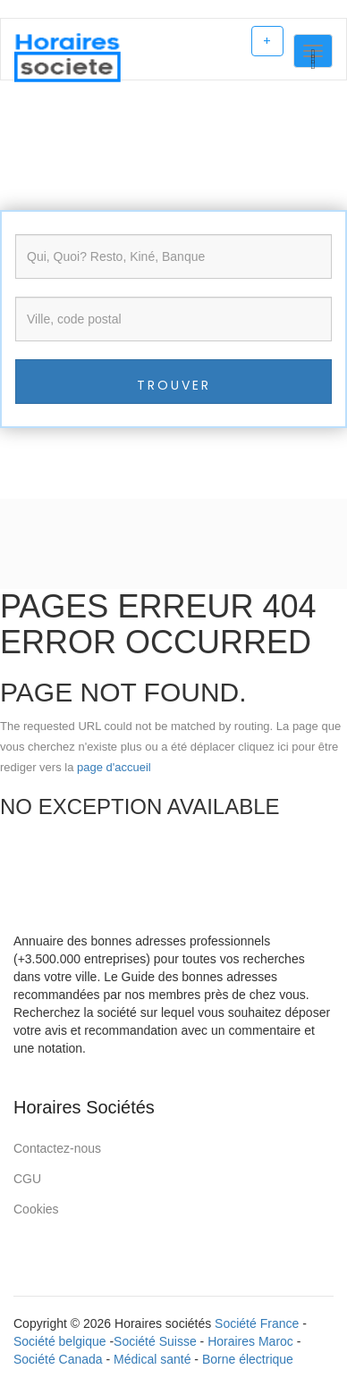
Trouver (174, 385)
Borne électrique (247, 1359)
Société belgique (59, 1341)
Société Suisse (155, 1341)
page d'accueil (114, 767)
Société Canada (58, 1359)
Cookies (36, 1209)
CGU (27, 1179)
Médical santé (152, 1359)
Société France (257, 1323)
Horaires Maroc (250, 1341)
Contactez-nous (57, 1148)
